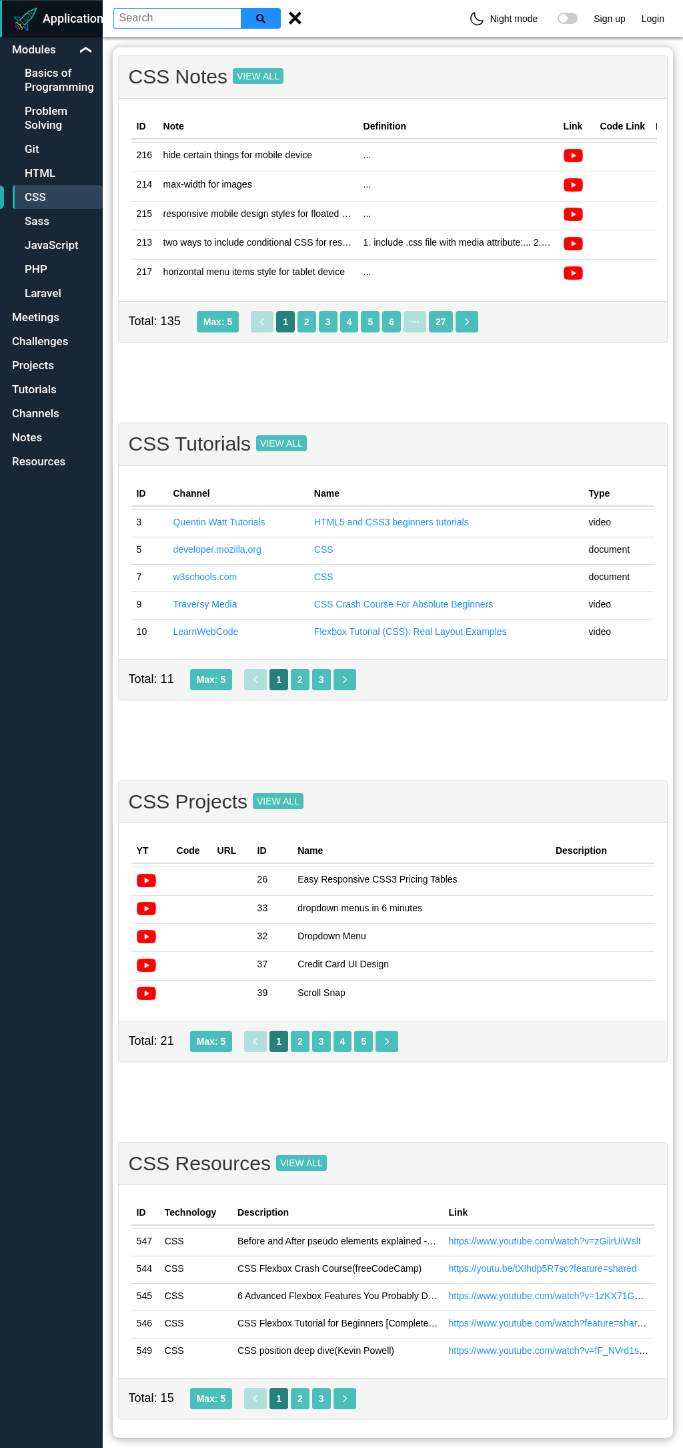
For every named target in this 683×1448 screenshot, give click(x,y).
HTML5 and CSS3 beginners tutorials (391, 522)
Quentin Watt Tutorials (219, 522)
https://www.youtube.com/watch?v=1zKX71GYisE (550, 1295)
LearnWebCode (205, 631)
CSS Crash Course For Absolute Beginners (403, 604)
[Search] (261, 18)
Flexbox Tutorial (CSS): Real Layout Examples (410, 631)
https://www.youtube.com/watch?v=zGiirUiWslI (544, 1241)
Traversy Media (205, 604)
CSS (323, 549)
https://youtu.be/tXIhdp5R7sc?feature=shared (542, 1268)
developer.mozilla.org (217, 549)
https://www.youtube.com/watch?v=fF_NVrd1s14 (548, 1350)
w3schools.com (205, 576)
